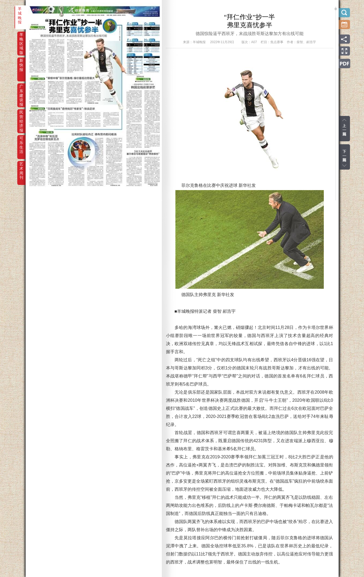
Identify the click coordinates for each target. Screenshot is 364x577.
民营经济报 (21, 116)
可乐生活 (21, 142)
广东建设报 (21, 90)
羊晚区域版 (21, 38)
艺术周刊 (21, 168)
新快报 (21, 64)
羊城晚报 (20, 12)
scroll (336, 9)
